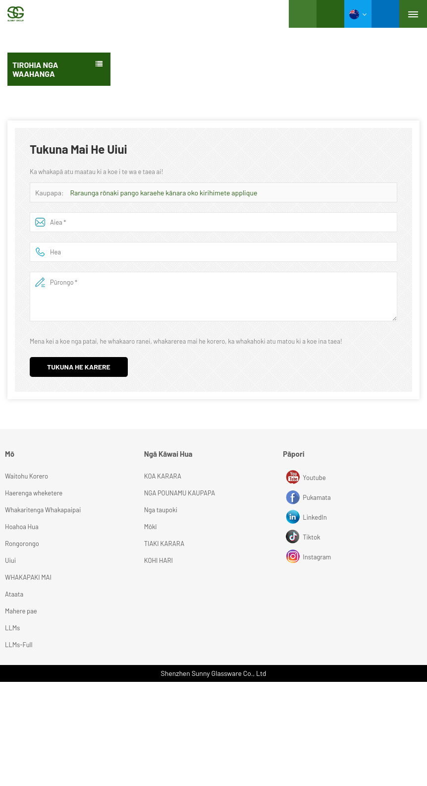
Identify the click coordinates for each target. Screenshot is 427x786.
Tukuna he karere (78, 367)
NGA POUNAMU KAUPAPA (179, 493)
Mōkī (150, 527)
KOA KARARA (162, 476)
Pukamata (294, 497)
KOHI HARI (158, 560)
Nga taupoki (160, 510)
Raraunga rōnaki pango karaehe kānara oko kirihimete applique (164, 192)
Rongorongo (22, 543)
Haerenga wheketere (33, 493)
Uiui (10, 560)
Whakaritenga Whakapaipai (43, 510)
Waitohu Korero (26, 476)
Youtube (294, 477)
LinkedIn (294, 517)
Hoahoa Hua (22, 527)
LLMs (12, 628)
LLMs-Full (19, 645)
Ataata (14, 594)
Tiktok (294, 537)
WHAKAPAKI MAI (28, 577)
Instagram (294, 557)
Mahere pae (21, 611)
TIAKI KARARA (164, 543)
